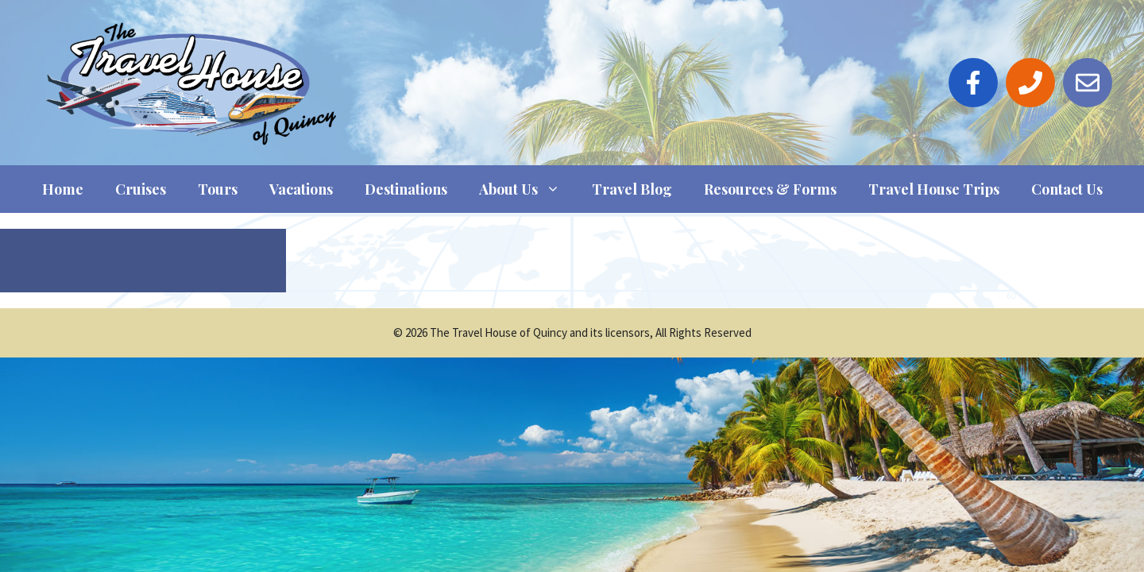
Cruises (140, 189)
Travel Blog (632, 189)
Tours (218, 189)
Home (62, 189)
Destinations (406, 189)
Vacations (301, 189)
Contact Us (1067, 189)
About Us (527, 189)
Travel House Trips (933, 189)
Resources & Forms (770, 189)
